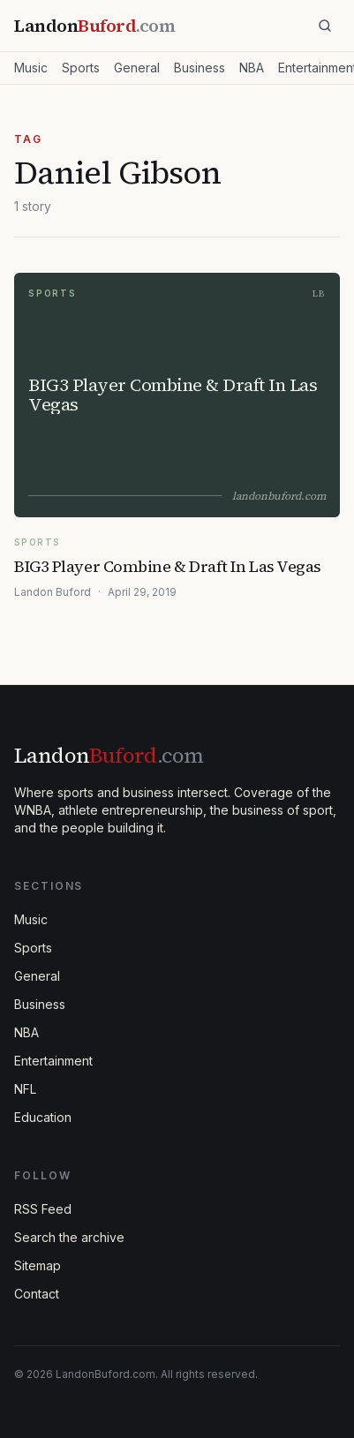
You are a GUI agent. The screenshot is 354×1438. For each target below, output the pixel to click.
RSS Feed (43, 1208)
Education (43, 1117)
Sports (81, 67)
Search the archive (69, 1237)
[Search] (325, 26)
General (137, 67)
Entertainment (53, 1060)
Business (199, 67)
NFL (25, 1088)
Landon (108, 755)
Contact (36, 1293)
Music (31, 67)
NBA (251, 67)
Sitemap (37, 1265)
